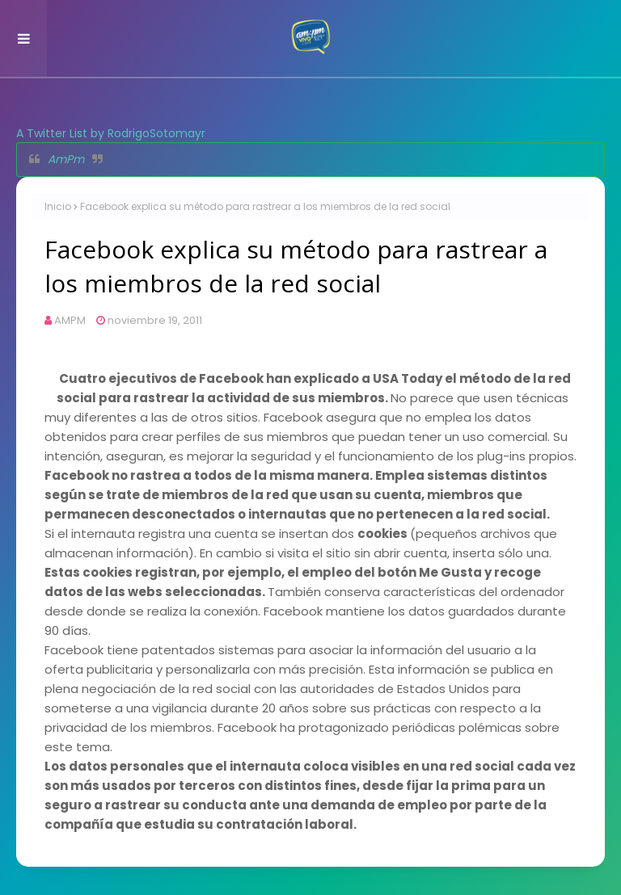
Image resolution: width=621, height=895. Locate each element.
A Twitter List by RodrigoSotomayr (110, 133)
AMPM (70, 320)
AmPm (66, 159)
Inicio (57, 206)
